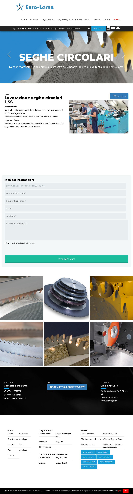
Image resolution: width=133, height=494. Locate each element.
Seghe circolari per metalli (63, 435)
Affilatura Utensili (110, 434)
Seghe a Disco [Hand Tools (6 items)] (103, 452)
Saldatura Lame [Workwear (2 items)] (89, 466)
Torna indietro (119, 96)
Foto (9, 450)
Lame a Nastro (45, 434)
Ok (126, 491)
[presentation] (21, 254)
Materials (43, 442)
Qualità (11, 456)
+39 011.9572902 (12, 391)
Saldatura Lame (87, 434)
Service (107, 25)
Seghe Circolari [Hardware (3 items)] (88, 457)
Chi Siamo (23, 434)
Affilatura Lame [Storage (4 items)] (89, 462)
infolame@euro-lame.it (15, 399)
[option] (66, 58)
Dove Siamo (13, 439)
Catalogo (23, 439)
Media (97, 25)
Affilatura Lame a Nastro (91, 439)
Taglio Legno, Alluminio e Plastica (74, 25)
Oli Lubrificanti (45, 447)
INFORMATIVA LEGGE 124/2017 (67, 387)
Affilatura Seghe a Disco (112, 439)
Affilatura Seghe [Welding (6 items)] (106, 462)
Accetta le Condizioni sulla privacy (21, 243)
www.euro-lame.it (12, 395)
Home (23, 25)
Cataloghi (23, 450)
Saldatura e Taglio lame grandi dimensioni (112, 446)
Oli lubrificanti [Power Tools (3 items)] (104, 457)
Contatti (11, 445)
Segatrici (59, 442)
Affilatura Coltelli (87, 445)
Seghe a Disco (61, 458)
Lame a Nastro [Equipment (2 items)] (88, 452)
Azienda (34, 25)
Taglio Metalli (47, 25)
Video (21, 445)
